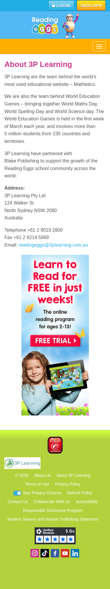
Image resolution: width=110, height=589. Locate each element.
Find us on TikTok (44, 553)
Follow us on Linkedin (75, 553)
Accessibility (87, 501)
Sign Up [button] (91, 6)
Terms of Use (37, 484)
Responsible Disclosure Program (53, 510)
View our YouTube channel (65, 553)
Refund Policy (79, 493)
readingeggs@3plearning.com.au (53, 244)
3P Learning (22, 463)
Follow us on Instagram (35, 553)
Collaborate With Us (51, 501)
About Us (42, 475)
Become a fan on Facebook (55, 553)
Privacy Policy (67, 484)
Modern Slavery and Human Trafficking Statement (52, 519)
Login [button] (61, 5)
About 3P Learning (74, 475)
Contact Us (18, 501)
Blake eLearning (55, 445)
